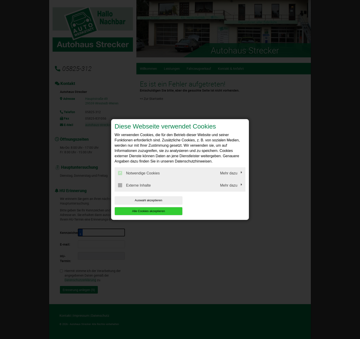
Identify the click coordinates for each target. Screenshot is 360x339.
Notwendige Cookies (139, 179)
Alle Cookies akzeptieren (216, 205)
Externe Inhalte (134, 191)
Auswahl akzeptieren (144, 205)
